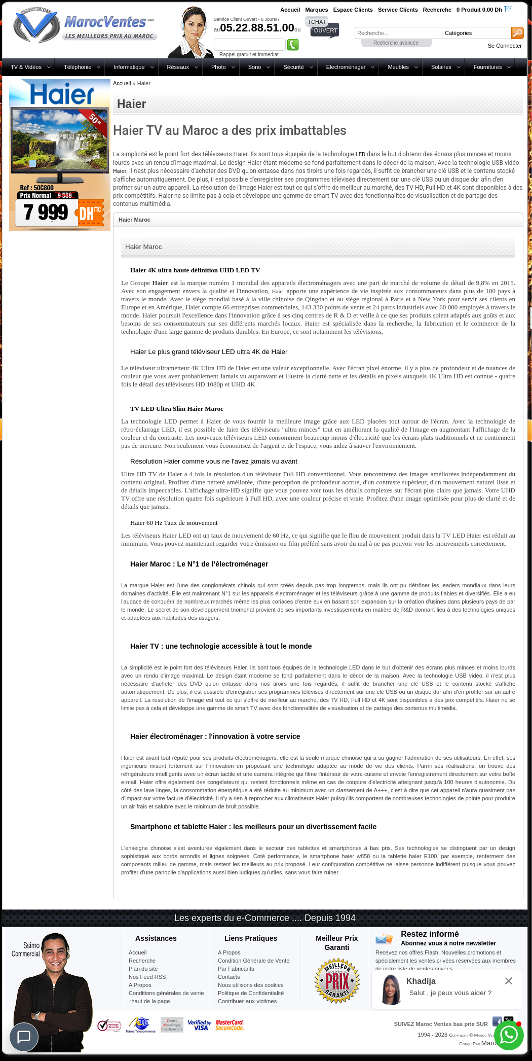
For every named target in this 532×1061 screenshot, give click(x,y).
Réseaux (178, 67)
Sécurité (293, 67)
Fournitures (488, 67)
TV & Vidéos (26, 67)
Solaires (441, 67)
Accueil (122, 83)
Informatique (128, 67)
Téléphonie (77, 67)
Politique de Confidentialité (251, 993)
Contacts (229, 977)
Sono (254, 67)
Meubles (398, 67)
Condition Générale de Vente (253, 961)
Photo (218, 67)
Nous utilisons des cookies (251, 985)
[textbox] (398, 33)
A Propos (229, 952)
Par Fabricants (236, 969)
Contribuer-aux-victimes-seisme (248, 1005)
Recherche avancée (396, 43)
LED (360, 154)
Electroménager (346, 67)
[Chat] (24, 1037)
